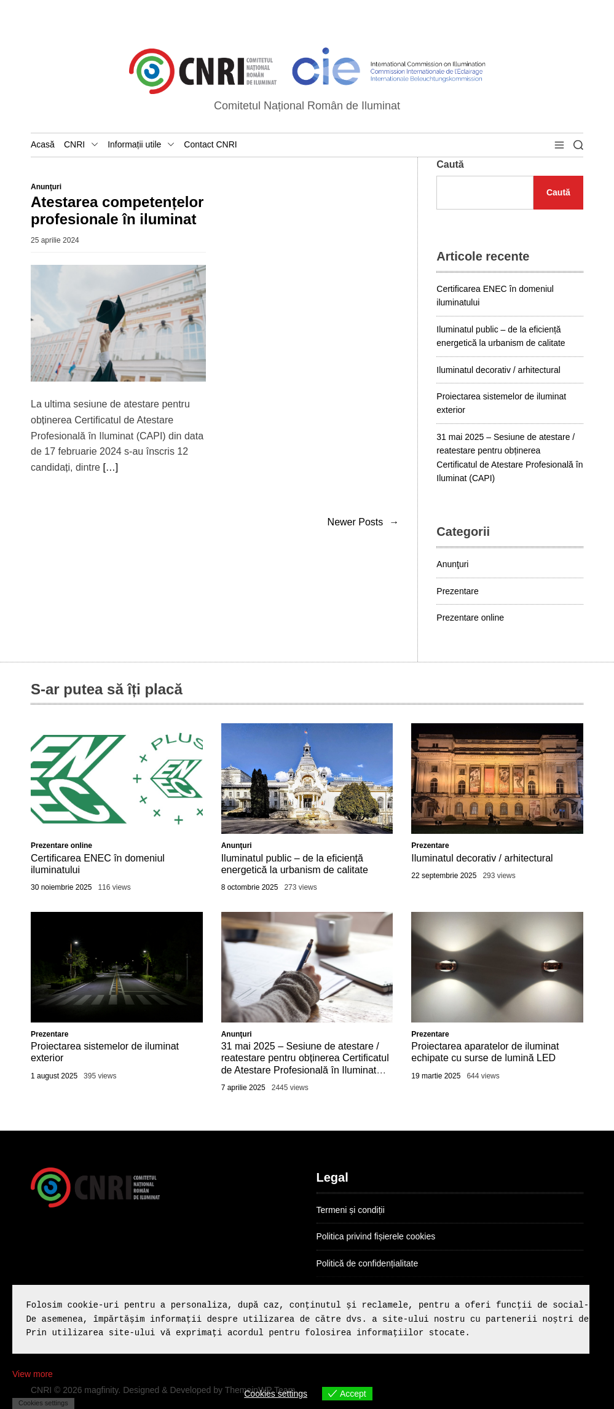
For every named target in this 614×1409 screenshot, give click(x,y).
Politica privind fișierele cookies (376, 1236)
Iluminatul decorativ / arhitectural (498, 370)
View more (32, 1374)
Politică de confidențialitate (368, 1263)
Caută (449, 164)
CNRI (81, 144)
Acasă (43, 144)
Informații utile (141, 144)
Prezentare (457, 591)
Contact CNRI (210, 144)
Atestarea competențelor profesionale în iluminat (117, 211)
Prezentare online (470, 617)
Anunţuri (46, 187)
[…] (110, 467)
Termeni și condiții (351, 1210)
